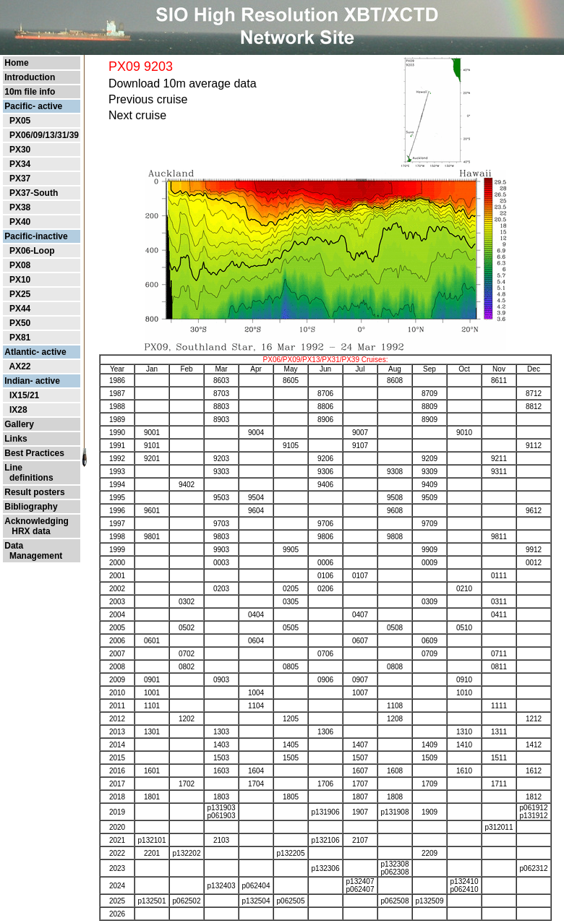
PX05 (19, 121)
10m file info (29, 92)
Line (13, 468)
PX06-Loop (32, 251)
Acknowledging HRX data (36, 526)
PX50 (19, 323)
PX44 (19, 309)
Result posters (34, 492)
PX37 (19, 178)
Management (33, 556)
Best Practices (34, 453)
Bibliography (30, 507)
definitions (28, 478)
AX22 (19, 366)
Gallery (19, 424)
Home (16, 63)
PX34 (19, 164)
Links (15, 439)
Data (13, 546)
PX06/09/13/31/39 (44, 135)
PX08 (19, 265)
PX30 (19, 150)
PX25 (19, 294)
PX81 (19, 337)
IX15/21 (24, 395)
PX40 (19, 222)
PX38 (19, 207)
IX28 (18, 410)
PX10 (19, 280)
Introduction (29, 77)
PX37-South (33, 193)
